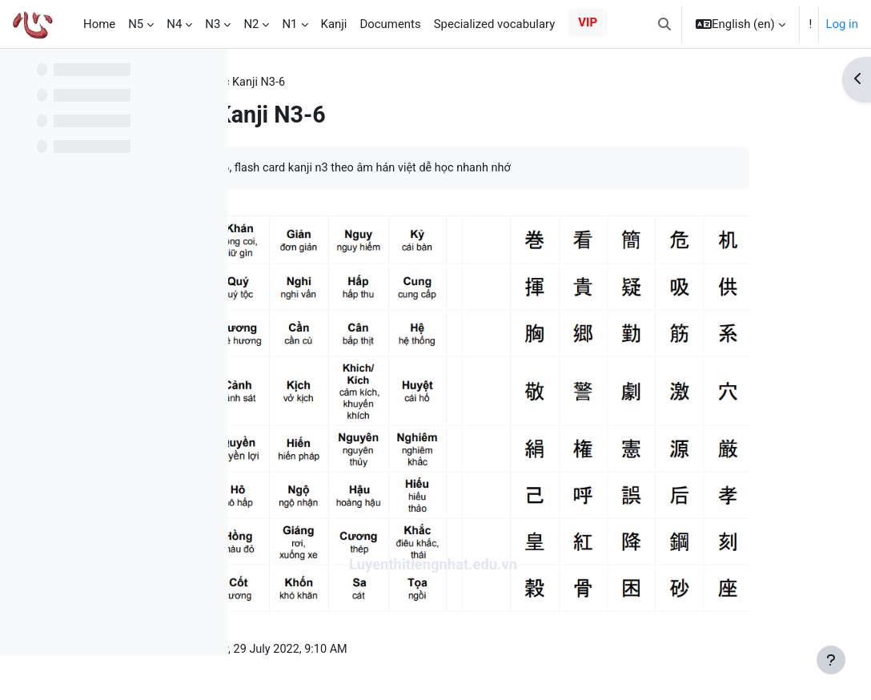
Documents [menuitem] (389, 24)
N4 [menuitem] (174, 24)
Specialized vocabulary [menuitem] (495, 24)
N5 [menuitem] (135, 24)
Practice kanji (295, 82)
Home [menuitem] (99, 24)
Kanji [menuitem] (334, 24)
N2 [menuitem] (251, 24)
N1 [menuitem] (289, 24)
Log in (841, 24)
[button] (664, 24)
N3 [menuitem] (212, 24)
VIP (587, 22)
